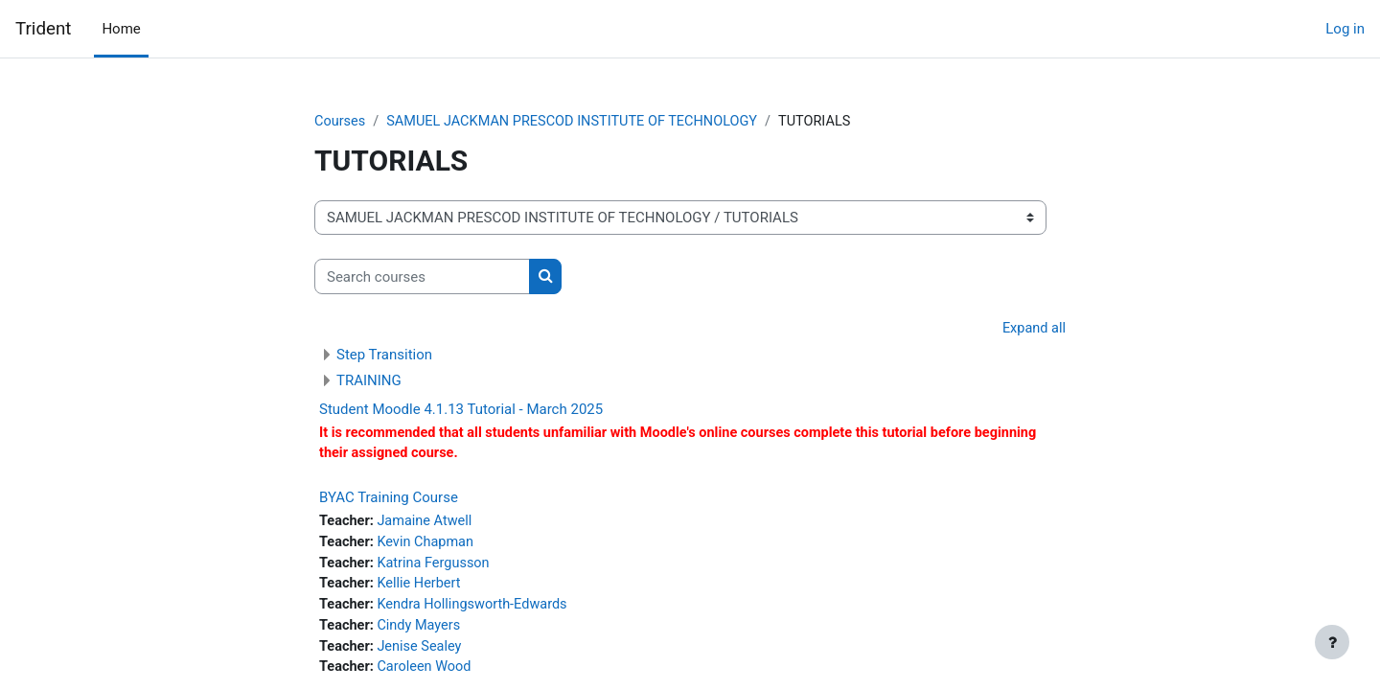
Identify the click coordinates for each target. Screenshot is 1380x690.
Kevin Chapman (429, 546)
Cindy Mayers (423, 632)
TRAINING (369, 381)
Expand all (1033, 329)
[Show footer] (1332, 642)
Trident (43, 28)
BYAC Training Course (388, 500)
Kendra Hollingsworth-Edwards (478, 610)
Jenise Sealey (423, 653)
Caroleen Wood (428, 675)
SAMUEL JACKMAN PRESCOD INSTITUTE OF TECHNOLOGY (580, 121)
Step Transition (384, 355)
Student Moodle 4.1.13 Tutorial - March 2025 (461, 410)
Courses (340, 121)
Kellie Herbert (423, 589)
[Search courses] (422, 277)
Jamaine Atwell (428, 524)
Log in (1345, 28)
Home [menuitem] (121, 28)
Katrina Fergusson (437, 567)
